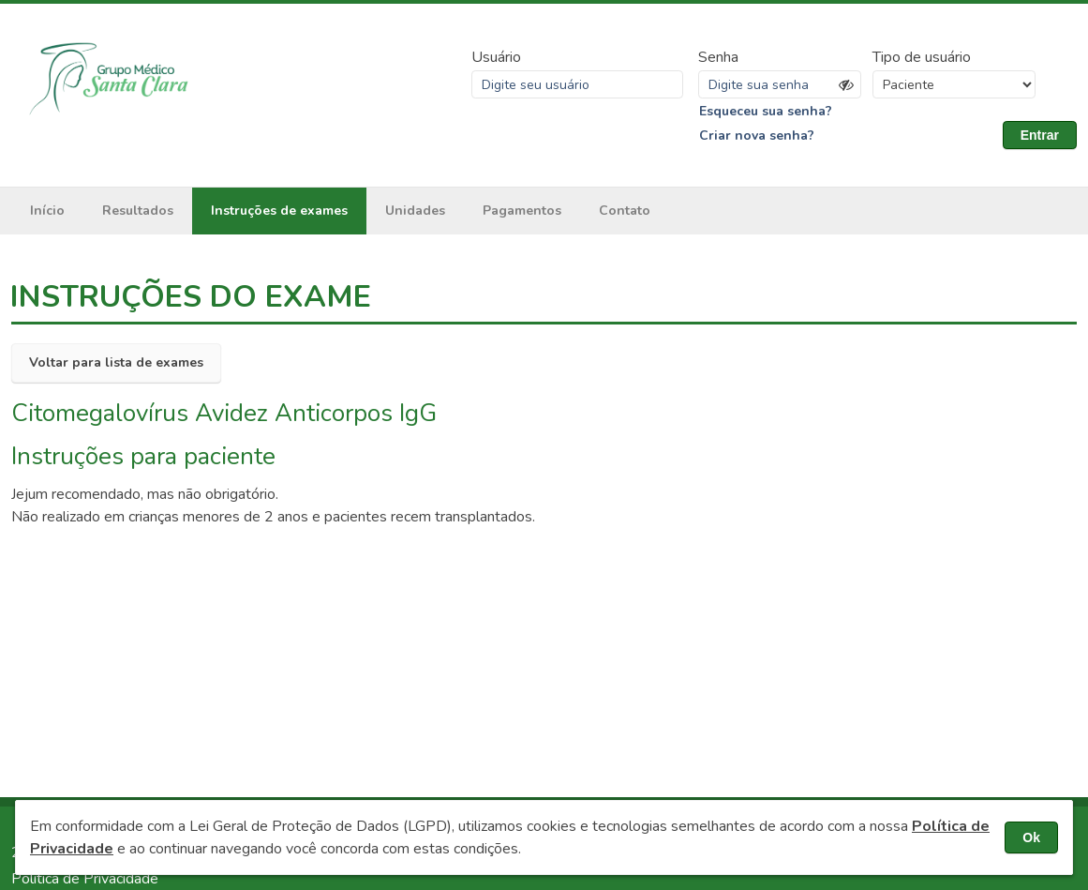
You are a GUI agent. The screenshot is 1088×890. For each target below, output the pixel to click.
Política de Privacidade (84, 878)
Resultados (137, 210)
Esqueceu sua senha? (765, 111)
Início (47, 210)
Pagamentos (522, 210)
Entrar (1040, 135)
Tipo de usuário (921, 57)
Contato (624, 210)
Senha (718, 57)
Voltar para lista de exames (116, 362)
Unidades (415, 210)
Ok (1031, 837)
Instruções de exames (279, 210)
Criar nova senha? (756, 135)
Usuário (496, 57)
